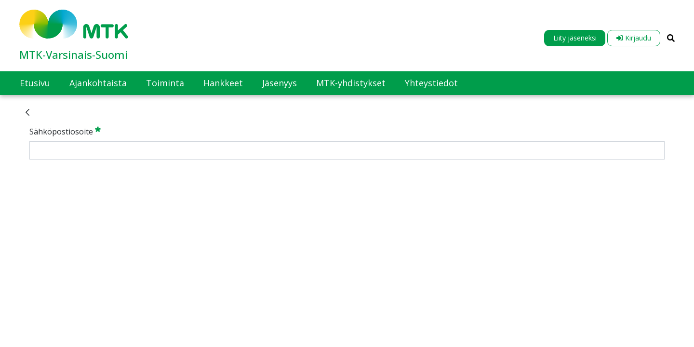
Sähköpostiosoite (65, 131)
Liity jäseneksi (575, 37)
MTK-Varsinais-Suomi (73, 54)
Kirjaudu (633, 37)
